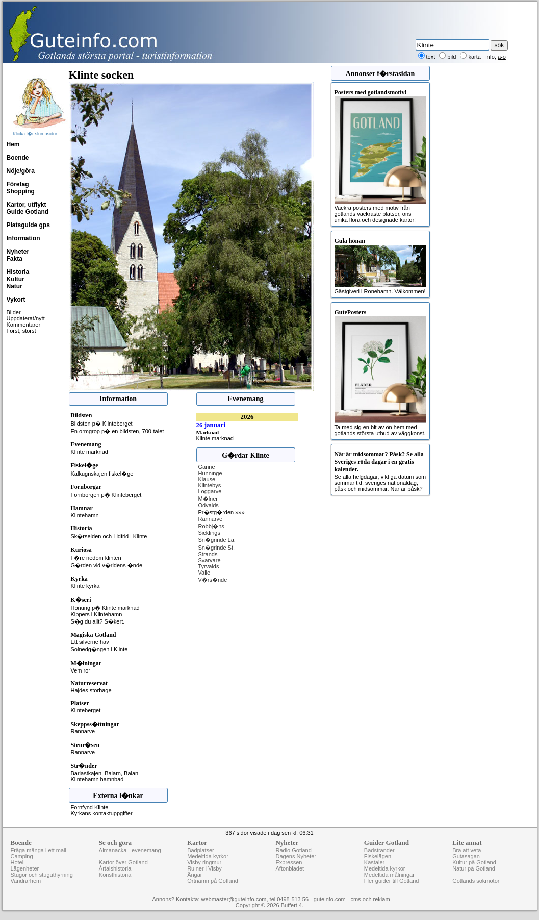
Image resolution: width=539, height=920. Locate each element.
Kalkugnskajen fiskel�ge (102, 473)
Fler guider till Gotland (391, 881)
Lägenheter (25, 868)
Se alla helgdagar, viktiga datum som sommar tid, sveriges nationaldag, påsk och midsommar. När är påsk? (380, 471)
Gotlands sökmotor (475, 881)
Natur (14, 286)
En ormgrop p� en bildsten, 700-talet (117, 431)
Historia (18, 272)
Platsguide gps (28, 225)
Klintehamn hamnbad (97, 779)
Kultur (15, 279)
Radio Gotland (293, 850)
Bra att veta (466, 850)
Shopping (21, 191)
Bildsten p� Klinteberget (102, 423)
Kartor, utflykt (26, 204)
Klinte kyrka (85, 586)
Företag (18, 184)
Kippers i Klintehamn (96, 614)
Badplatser (200, 850)
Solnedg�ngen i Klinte (99, 649)
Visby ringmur (204, 862)
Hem (13, 144)
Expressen (288, 862)
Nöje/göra (21, 171)
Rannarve (83, 731)
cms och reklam (370, 899)
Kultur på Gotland (474, 862)
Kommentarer (24, 324)
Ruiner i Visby (204, 868)
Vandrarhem (26, 881)
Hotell (18, 862)
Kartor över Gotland (123, 862)
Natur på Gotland (473, 868)
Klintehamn (85, 515)
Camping (22, 856)
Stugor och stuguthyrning (42, 875)
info (490, 57)
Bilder (14, 312)
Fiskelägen (377, 856)
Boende (18, 157)
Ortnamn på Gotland (212, 881)
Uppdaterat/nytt (26, 318)
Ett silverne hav (90, 642)
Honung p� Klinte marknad (105, 608)
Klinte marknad (89, 452)
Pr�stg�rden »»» (221, 512)
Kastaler (374, 862)
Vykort (16, 299)
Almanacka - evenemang (130, 850)
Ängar (194, 875)
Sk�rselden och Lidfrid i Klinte (109, 536)
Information (23, 238)
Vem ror (81, 670)
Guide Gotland (28, 211)
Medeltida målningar (389, 875)
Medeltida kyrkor (207, 856)
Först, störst (21, 331)
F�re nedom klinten (96, 558)
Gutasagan (466, 856)
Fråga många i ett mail (38, 850)
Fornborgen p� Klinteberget (106, 495)
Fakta (14, 258)
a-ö (502, 57)
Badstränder (379, 850)
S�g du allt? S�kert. (98, 621)
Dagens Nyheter (295, 856)
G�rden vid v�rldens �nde (107, 565)
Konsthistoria (115, 875)
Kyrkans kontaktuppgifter (102, 813)
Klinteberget (86, 710)
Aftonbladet (289, 868)
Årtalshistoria (115, 868)
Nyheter (18, 251)
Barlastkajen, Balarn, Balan (105, 773)
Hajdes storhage (91, 690)
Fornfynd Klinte (90, 807)
